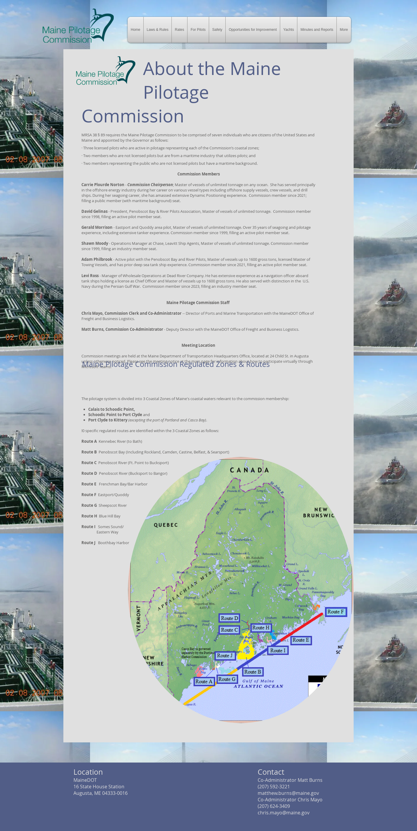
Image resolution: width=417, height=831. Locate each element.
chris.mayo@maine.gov (283, 812)
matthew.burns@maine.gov (288, 793)
